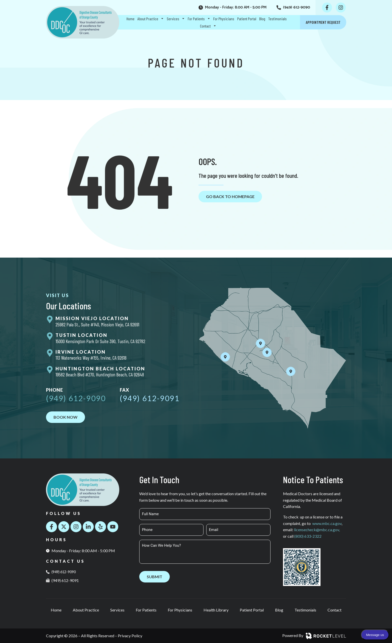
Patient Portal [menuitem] (246, 18)
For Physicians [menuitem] (223, 18)
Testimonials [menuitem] (277, 18)
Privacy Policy (130, 635)
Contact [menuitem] (208, 26)
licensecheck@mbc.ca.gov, (317, 529)
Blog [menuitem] (262, 18)
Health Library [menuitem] (216, 609)
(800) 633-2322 (308, 536)
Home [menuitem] (130, 18)
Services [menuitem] (176, 18)
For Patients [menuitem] (199, 18)
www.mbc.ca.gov (327, 523)
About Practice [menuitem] (151, 18)
